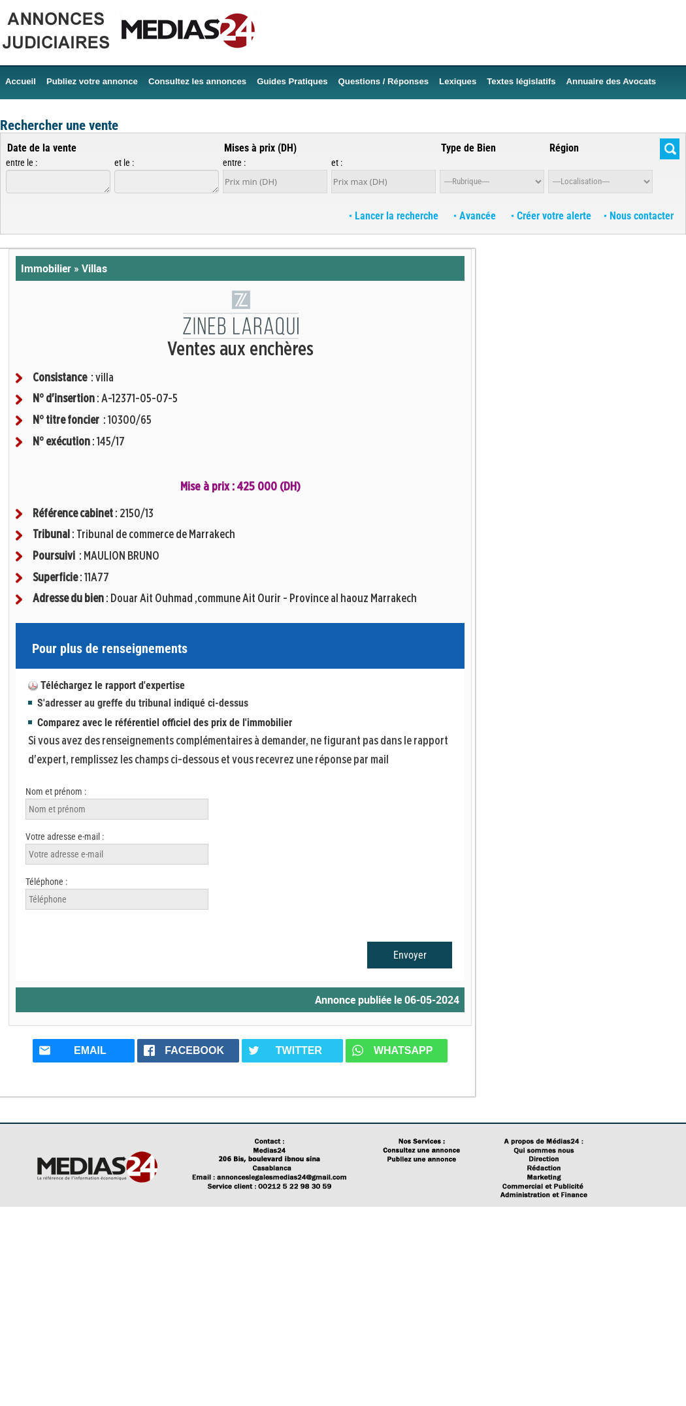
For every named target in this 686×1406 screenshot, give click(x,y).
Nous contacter (639, 216)
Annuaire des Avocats (611, 81)
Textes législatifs (521, 81)
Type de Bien (468, 148)
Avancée (476, 216)
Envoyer (410, 955)
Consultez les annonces (197, 81)
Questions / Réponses (383, 81)
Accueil (20, 81)
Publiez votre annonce (92, 81)
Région (564, 148)
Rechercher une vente (59, 125)
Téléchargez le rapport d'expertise (113, 685)
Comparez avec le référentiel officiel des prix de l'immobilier (164, 722)
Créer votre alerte (551, 216)
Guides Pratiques (292, 81)
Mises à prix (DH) (260, 148)
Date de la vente (41, 148)
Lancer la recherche (395, 216)
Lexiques (457, 81)
